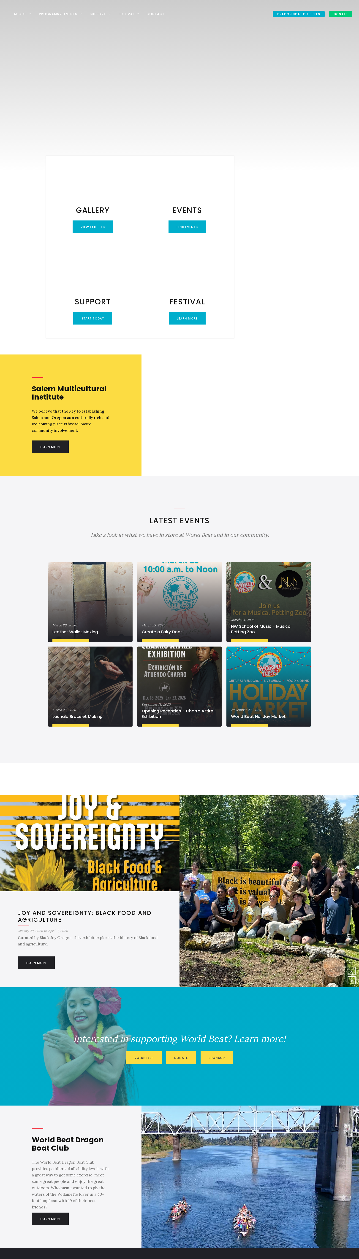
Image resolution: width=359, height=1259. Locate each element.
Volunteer (144, 966)
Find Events (146, 227)
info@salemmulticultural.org (210, 1187)
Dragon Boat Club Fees (298, 14)
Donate (181, 966)
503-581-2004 (198, 1197)
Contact (156, 14)
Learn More (279, 227)
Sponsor (217, 966)
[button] (22, 14)
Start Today (212, 227)
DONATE (341, 14)
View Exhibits (79, 227)
